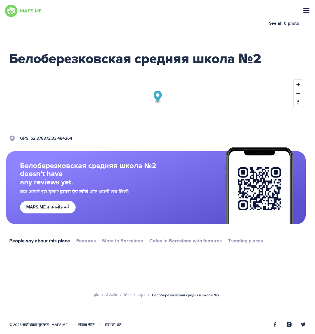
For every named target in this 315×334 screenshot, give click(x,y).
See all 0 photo (284, 23)
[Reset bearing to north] (298, 102)
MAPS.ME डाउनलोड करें (47, 207)
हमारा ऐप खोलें (74, 192)
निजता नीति (86, 325)
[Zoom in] (298, 84)
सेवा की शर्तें (113, 325)
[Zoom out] (298, 93)
